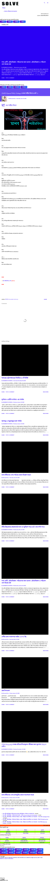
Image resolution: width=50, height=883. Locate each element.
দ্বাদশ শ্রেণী (40, 852)
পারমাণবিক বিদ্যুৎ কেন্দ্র (24, 842)
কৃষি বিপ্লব (7, 840)
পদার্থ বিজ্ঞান (25, 831)
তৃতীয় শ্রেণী (18, 849)
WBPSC (9, 21)
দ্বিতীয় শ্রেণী (11, 849)
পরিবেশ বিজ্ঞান (25, 833)
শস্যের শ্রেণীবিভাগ (42, 839)
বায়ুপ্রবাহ (24, 837)
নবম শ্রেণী (18, 852)
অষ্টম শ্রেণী (11, 852)
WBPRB (16, 21)
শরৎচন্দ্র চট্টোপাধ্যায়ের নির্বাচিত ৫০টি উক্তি (15, 378)
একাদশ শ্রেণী (32, 852)
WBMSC (24, 87)
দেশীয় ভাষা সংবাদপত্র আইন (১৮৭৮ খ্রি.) (14, 637)
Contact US (6, 858)
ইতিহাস (25, 830)
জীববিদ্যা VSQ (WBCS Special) (11, 299)
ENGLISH (42, 833)
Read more (45, 391)
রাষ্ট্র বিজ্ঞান (8, 831)
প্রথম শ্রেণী (3, 849)
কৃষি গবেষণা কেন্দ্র (42, 840)
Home (3, 7)
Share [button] (3, 77)
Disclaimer (11, 858)
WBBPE (3, 87)
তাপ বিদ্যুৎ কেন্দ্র (7, 842)
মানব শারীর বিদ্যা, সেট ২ (7, 280)
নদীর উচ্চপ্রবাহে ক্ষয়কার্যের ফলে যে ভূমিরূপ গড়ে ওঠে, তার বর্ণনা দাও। (23, 527)
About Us (2, 858)
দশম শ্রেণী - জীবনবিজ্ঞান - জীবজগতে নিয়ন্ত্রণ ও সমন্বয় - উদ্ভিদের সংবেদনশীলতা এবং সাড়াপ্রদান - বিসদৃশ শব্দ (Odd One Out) (25, 819)
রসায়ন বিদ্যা (42, 831)
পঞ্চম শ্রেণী (33, 849)
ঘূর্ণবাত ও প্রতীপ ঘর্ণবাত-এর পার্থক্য (13, 399)
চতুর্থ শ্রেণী (26, 849)
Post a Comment (10, 77)
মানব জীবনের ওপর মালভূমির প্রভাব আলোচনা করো (18, 795)
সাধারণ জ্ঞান (42, 842)
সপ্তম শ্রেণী (4, 852)
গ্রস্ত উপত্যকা (6, 691)
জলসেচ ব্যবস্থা (24, 839)
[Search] (44, 2)
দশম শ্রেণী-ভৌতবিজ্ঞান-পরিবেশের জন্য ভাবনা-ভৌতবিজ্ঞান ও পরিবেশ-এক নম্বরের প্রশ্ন (18, 813)
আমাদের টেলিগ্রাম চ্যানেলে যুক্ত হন (10, 11)
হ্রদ (7, 839)
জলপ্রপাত (42, 837)
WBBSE (9, 87)
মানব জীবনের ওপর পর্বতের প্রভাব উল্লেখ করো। (16, 475)
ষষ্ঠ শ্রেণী (40, 849)
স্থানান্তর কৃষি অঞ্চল (24, 840)
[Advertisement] (25, 868)
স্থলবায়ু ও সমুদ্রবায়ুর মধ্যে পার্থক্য (12, 421)
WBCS (22, 21)
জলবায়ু (7, 837)
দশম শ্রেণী (25, 852)
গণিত (8, 830)
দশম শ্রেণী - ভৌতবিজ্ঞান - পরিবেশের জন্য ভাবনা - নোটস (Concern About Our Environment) (20, 815)
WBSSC (3, 21)
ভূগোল (42, 830)
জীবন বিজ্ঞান (8, 833)
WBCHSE (17, 87)
